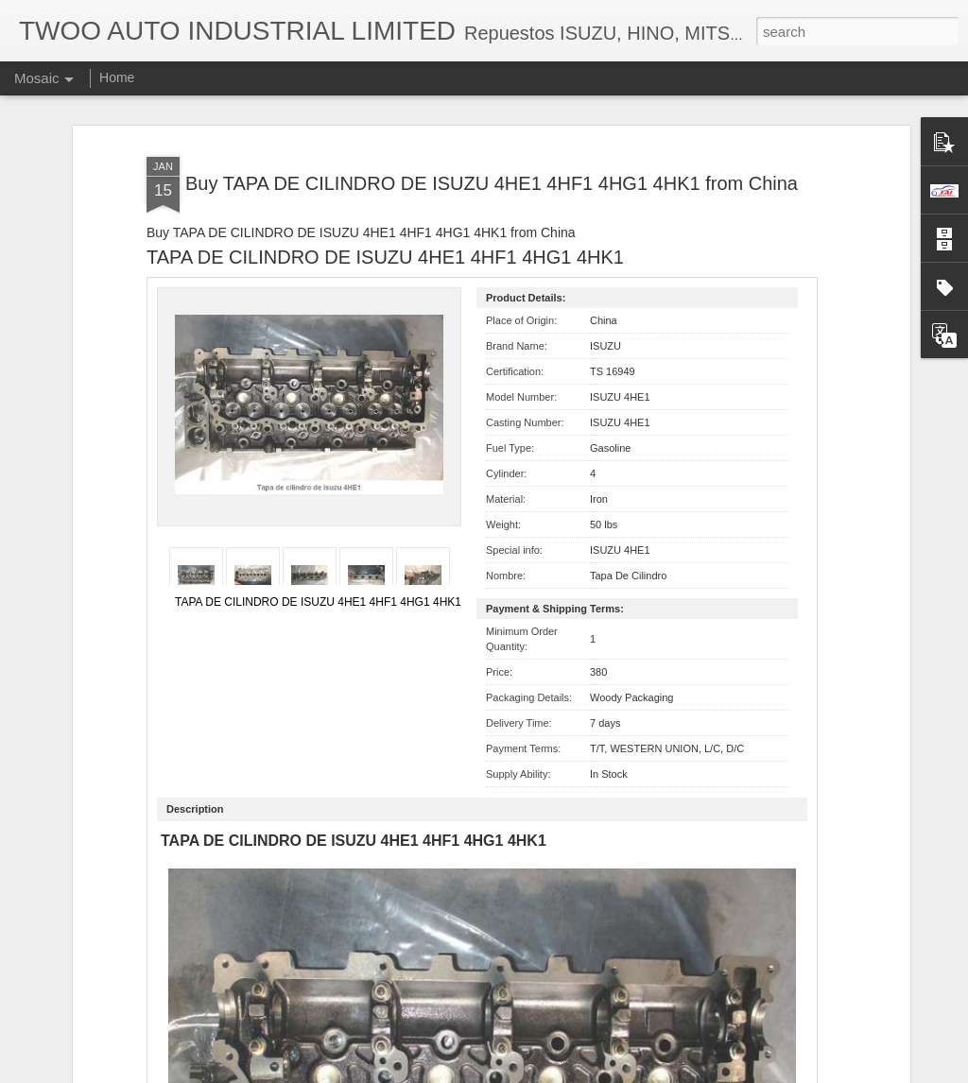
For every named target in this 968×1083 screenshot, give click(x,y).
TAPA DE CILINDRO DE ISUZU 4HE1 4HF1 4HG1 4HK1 (318, 509)
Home (116, 77)
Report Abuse (599, 1072)
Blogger (543, 1072)
